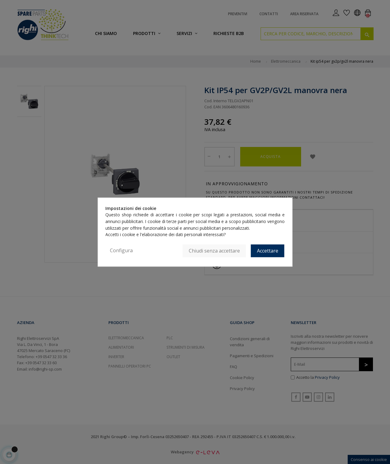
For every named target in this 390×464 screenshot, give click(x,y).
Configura (121, 250)
